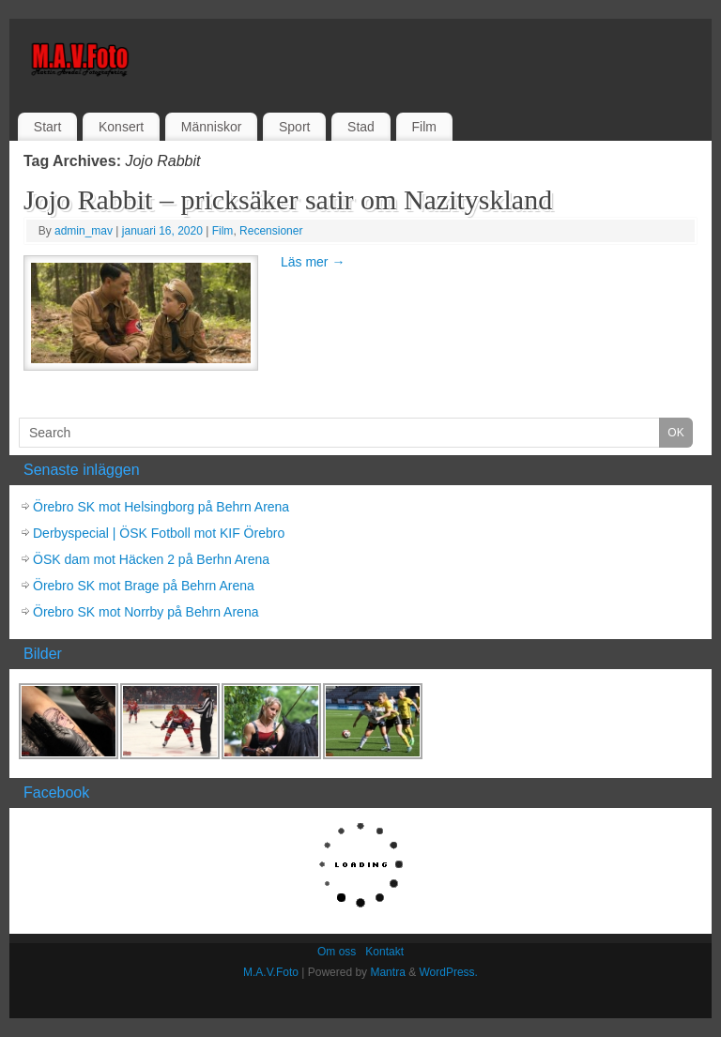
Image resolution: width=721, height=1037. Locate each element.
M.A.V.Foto (271, 972)
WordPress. (448, 972)
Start (48, 126)
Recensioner (270, 230)
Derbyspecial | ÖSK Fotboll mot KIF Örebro (158, 533)
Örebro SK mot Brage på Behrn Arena (143, 585)
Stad (361, 126)
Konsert (121, 126)
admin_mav (83, 230)
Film (423, 126)
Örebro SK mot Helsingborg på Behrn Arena (161, 506)
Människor (211, 126)
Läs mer (313, 261)
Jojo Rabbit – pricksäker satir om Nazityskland (287, 199)
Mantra (387, 972)
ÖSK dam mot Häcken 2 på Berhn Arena (151, 559)
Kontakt (384, 951)
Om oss (336, 951)
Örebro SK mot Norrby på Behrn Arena (145, 611)
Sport (294, 126)
